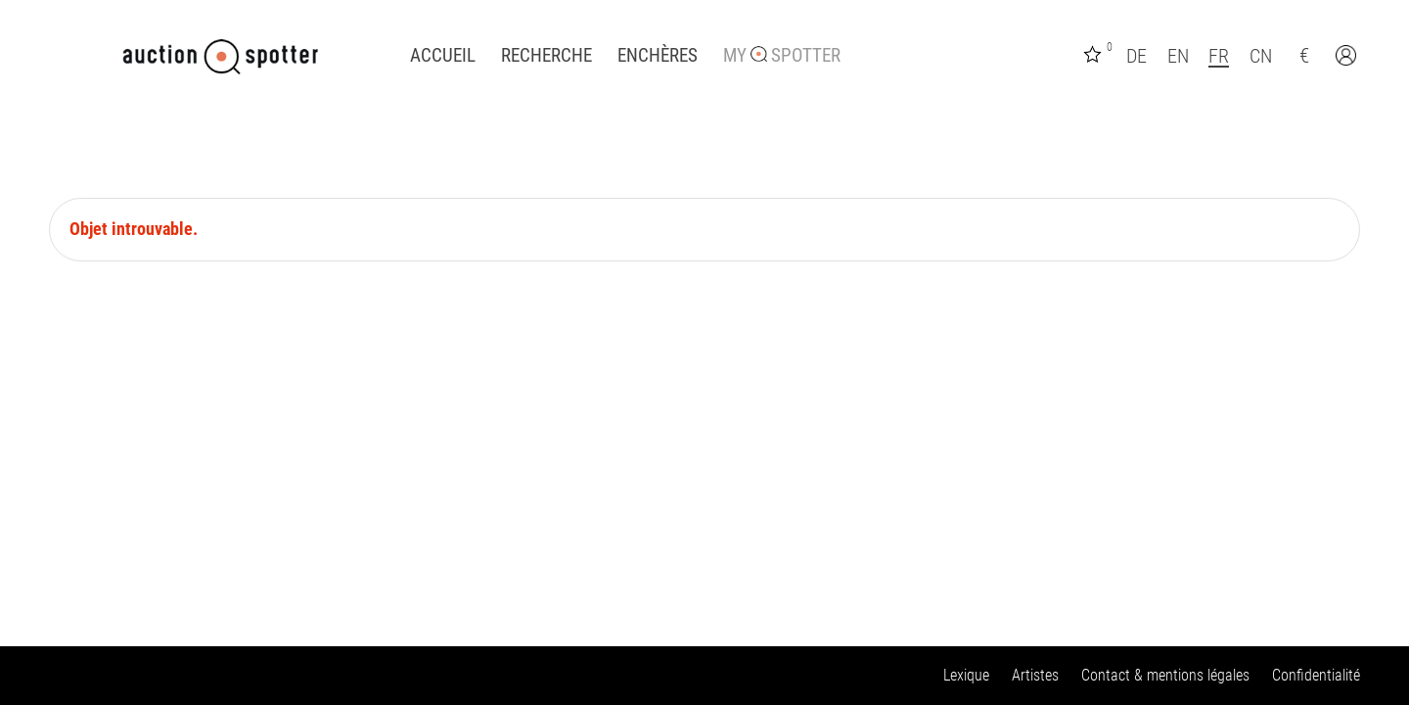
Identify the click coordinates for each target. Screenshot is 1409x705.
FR (1218, 56)
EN (1178, 56)
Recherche (546, 56)
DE (1136, 56)
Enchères (657, 56)
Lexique (966, 675)
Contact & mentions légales (1165, 675)
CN (1261, 56)
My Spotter (782, 56)
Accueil (443, 56)
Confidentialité (1316, 675)
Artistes (1035, 675)
